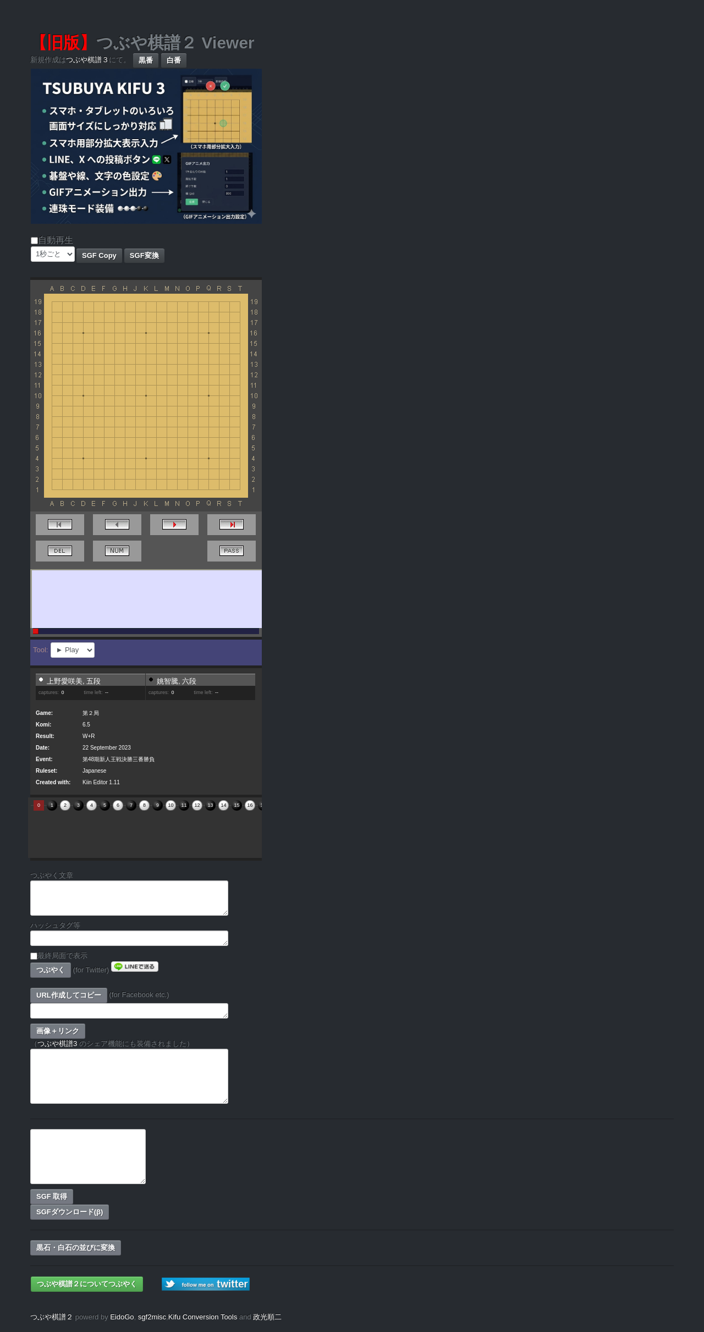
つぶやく (50, 970)
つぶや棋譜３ (87, 60)
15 (236, 805)
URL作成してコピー (68, 995)
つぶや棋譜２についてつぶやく (87, 1284)
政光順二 (267, 1317)
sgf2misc (152, 1317)
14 (223, 805)
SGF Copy (99, 255)
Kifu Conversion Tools (203, 1317)
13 (210, 805)
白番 (174, 60)
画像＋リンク (57, 1031)
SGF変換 (144, 255)
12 (197, 805)
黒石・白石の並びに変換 (75, 1247)
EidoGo (122, 1317)
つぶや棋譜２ (51, 1317)
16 (249, 805)
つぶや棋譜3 (57, 1043)
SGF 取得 (51, 1196)
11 (183, 805)
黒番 (146, 60)
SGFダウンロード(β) (69, 1212)
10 (170, 805)
